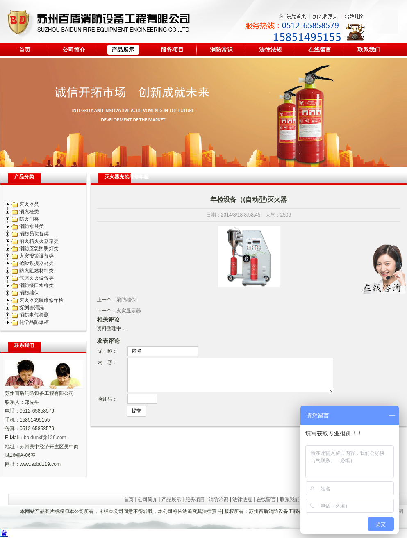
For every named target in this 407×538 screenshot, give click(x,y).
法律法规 (270, 49)
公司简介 (73, 49)
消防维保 (29, 293)
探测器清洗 (31, 307)
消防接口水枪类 (36, 285)
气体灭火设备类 (36, 278)
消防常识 (221, 49)
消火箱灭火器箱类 (39, 241)
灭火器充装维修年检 (41, 300)
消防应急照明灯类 (39, 248)
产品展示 (122, 49)
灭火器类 (29, 204)
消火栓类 (29, 211)
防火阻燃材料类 (36, 271)
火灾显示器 (128, 311)
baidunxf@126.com (45, 437)
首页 (24, 49)
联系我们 (368, 49)
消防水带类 (31, 226)
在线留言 (319, 49)
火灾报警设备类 (36, 256)
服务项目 (172, 49)
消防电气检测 (34, 315)
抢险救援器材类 (36, 263)
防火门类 (29, 219)
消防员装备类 (34, 234)
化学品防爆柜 (34, 322)
